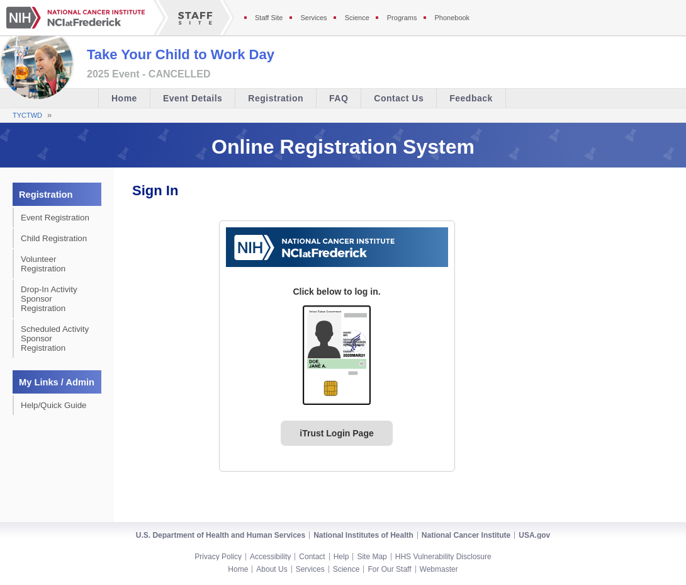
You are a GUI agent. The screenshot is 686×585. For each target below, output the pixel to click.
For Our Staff (389, 569)
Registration (275, 98)
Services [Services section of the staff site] (313, 17)
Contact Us (399, 98)
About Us (271, 569)
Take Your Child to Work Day (180, 54)
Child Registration (54, 238)
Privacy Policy (218, 556)
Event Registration (55, 217)
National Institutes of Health (363, 535)
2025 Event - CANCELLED (149, 74)
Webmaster (439, 569)
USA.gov (534, 535)
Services (310, 569)
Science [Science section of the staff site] (357, 17)
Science (346, 569)
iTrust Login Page (336, 433)
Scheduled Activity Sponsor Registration (55, 338)
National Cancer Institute (466, 535)
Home (124, 98)
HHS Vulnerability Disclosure (443, 556)
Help (341, 556)
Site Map (371, 556)
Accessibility (270, 556)
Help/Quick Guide (53, 405)
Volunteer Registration (43, 263)
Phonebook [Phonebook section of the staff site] (452, 17)
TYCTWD (27, 115)
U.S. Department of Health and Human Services (220, 535)
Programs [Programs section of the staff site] (402, 17)
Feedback (471, 98)
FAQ (338, 98)
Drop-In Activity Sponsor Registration (49, 299)
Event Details (192, 98)
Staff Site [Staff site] (269, 17)
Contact (312, 556)
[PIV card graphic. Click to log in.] (336, 355)
